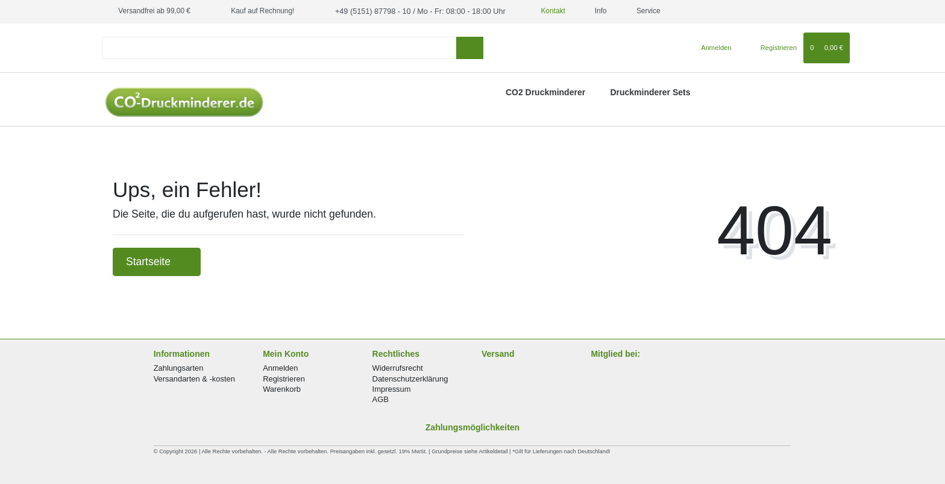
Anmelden (280, 367)
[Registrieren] (771, 47)
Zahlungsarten (179, 367)
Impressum (391, 388)
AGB (380, 398)
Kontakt (540, 11)
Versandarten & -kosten (194, 378)
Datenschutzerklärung (410, 378)
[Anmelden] (711, 47)
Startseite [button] (156, 261)
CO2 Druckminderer (545, 91)
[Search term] (279, 47)
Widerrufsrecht (397, 367)
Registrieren (284, 378)
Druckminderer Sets (650, 91)
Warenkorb (282, 388)
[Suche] (469, 47)
